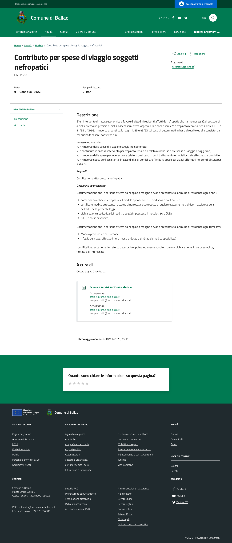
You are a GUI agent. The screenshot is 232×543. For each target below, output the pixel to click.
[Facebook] (172, 18)
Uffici (15, 444)
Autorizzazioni (72, 454)
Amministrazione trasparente (133, 488)
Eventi (174, 471)
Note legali (123, 519)
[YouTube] (178, 18)
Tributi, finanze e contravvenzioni (135, 454)
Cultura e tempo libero (77, 465)
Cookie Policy (125, 509)
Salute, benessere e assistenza (134, 449)
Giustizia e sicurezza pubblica (133, 434)
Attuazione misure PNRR (78, 509)
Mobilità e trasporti (128, 444)
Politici (15, 454)
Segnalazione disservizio (78, 499)
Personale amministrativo (26, 460)
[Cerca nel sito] (213, 18)
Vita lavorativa (125, 465)
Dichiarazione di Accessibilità (133, 524)
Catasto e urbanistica (76, 460)
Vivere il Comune (86, 31)
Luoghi (174, 466)
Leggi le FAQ (71, 488)
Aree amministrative (23, 439)
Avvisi (174, 444)
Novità (48, 31)
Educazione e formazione (78, 470)
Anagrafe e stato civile (77, 444)
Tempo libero (158, 31)
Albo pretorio (125, 494)
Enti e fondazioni (21, 449)
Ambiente (70, 439)
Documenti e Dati (21, 465)
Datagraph (214, 538)
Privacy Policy (125, 514)
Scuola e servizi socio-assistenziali (111, 287)
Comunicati (177, 439)
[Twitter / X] (184, 18)
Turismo (122, 460)
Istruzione (180, 31)
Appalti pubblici (73, 449)
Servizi (64, 31)
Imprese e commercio (129, 439)
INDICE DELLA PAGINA (36, 109)
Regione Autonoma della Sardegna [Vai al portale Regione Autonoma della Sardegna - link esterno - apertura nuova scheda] (31, 3)
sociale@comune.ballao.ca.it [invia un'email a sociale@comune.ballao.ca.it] (105, 297)
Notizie (174, 434)
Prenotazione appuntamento (80, 494)
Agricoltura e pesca (75, 434)
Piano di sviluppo (133, 31)
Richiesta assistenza (76, 504)
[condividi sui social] (179, 53)
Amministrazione (26, 31)
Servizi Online (125, 499)
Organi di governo (21, 434)
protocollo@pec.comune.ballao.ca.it (36, 507)
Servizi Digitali (125, 504)
